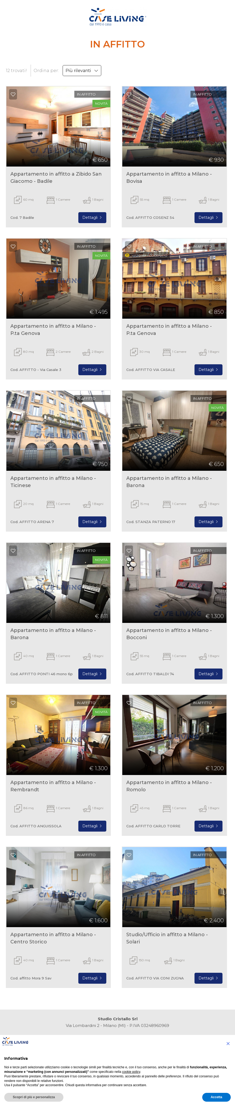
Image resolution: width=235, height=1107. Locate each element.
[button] (228, 1043)
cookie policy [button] (131, 1072)
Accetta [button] (216, 1097)
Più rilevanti (82, 70)
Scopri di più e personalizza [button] (34, 1097)
